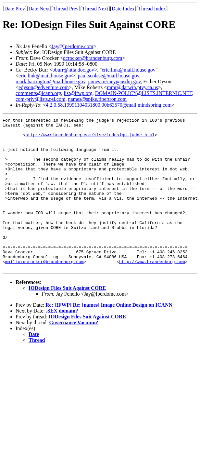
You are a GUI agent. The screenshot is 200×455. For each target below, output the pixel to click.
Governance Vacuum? (73, 352)
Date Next (39, 8)
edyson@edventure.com (44, 87)
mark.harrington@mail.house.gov (50, 81)
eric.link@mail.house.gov (129, 70)
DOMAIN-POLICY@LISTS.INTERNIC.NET (143, 93)
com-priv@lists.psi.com (40, 99)
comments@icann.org (38, 93)
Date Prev (14, 8)
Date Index (123, 8)
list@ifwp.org (78, 93)
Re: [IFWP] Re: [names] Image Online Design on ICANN (108, 335)
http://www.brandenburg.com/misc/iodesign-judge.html (90, 138)
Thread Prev (66, 8)
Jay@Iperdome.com (72, 46)
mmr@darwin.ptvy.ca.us (132, 87)
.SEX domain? (62, 341)
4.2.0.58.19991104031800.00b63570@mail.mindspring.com (108, 105)
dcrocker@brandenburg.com (92, 58)
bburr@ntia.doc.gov (73, 70)
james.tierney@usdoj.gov (114, 81)
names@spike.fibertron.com (97, 99)
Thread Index (152, 8)
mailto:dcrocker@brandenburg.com (44, 291)
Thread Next (95, 8)
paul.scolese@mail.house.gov (108, 75)
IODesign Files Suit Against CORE (67, 318)
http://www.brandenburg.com (152, 291)
